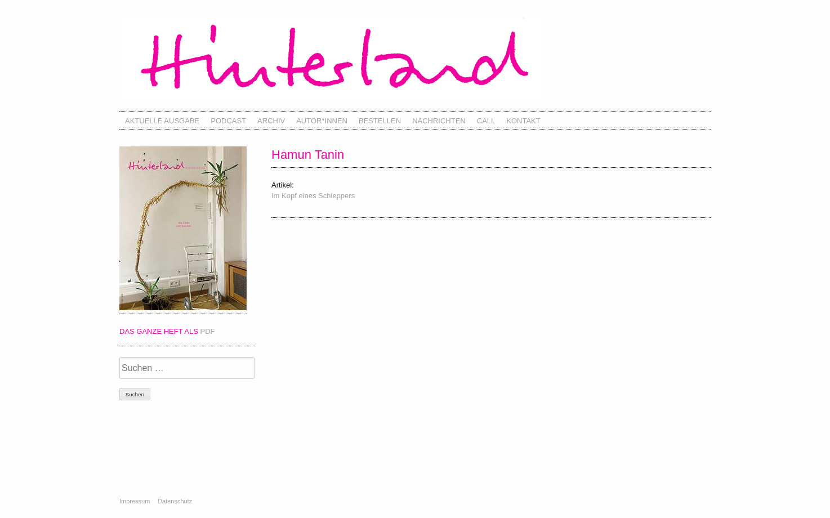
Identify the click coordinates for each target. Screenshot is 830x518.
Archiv (271, 121)
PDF (207, 331)
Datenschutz (175, 501)
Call (486, 121)
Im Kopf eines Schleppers (313, 195)
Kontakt (523, 121)
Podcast (228, 121)
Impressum (134, 501)
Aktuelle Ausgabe (162, 121)
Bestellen (380, 121)
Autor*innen (321, 121)
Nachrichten (439, 121)
